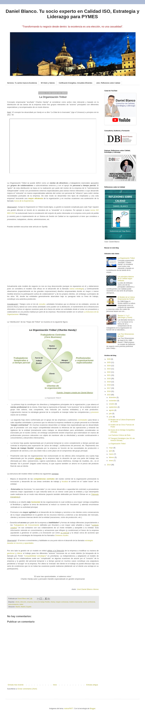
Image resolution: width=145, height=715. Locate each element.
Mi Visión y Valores (48, 83)
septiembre (113, 407)
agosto (111, 410)
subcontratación (13, 604)
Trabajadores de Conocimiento (26, 525)
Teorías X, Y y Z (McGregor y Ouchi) (125, 316)
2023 (109, 369)
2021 (109, 375)
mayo (111, 448)
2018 (109, 385)
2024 (109, 366)
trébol (21, 604)
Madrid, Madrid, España (23, 607)
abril (110, 451)
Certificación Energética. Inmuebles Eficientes (75, 83)
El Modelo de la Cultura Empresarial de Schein (126, 298)
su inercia (65, 533)
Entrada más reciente (15, 685)
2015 (109, 395)
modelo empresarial (75, 602)
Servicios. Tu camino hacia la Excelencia (22, 83)
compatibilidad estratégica (35, 556)
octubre (112, 404)
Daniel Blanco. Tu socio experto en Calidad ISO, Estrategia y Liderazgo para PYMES (72, 14)
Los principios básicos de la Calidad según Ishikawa (126, 279)
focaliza (65, 481)
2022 (109, 372)
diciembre (112, 397)
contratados (83, 420)
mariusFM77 (68, 708)
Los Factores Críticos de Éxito (119, 435)
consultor (42, 304)
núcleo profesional (89, 602)
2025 (109, 362)
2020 (109, 379)
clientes (38, 458)
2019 (109, 382)
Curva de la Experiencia (23, 201)
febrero (112, 457)
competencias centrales (44, 479)
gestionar (11, 553)
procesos (95, 412)
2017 (109, 388)
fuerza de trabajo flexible (42, 602)
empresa (30, 602)
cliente (17, 602)
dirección (23, 602)
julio (110, 414)
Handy (53, 602)
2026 (109, 359)
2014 (109, 465)
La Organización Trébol (126, 258)
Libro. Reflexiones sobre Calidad (108, 83)
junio (111, 417)
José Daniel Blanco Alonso (88, 589)
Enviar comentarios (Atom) (27, 689)
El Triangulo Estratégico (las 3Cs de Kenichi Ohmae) (122, 439)
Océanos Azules (61, 535)
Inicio (55, 685)
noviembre (113, 401)
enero (111, 461)
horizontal (35, 502)
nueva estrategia (76, 289)
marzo (111, 454)
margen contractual (62, 602)
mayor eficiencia (35, 198)
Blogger (92, 708)
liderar (19, 553)
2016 (109, 391)
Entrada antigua (92, 685)
